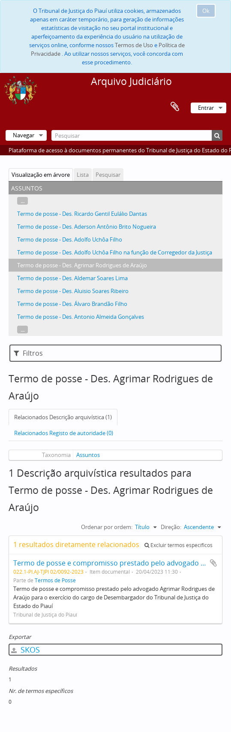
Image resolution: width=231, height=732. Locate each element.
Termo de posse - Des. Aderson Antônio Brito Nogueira (86, 226)
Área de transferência (175, 107)
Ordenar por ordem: (106, 527)
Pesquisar (108, 174)
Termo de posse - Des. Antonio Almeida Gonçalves (80, 317)
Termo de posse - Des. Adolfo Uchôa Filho (69, 239)
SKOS (25, 649)
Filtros (28, 353)
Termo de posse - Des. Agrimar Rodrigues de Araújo (82, 265)
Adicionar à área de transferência (213, 563)
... (22, 201)
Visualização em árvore (41, 174)
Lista (83, 174)
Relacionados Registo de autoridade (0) (63, 433)
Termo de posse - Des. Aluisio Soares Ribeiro (73, 291)
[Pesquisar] (136, 135)
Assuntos (88, 455)
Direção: (171, 527)
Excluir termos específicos (178, 545)
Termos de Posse (55, 580)
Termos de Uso (134, 45)
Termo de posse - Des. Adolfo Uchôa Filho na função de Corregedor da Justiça (114, 252)
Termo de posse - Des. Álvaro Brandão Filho (72, 304)
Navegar (23, 135)
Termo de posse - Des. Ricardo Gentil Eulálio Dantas (82, 214)
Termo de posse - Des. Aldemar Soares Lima (72, 278)
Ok (206, 11)
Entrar (206, 108)
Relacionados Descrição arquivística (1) (63, 417)
